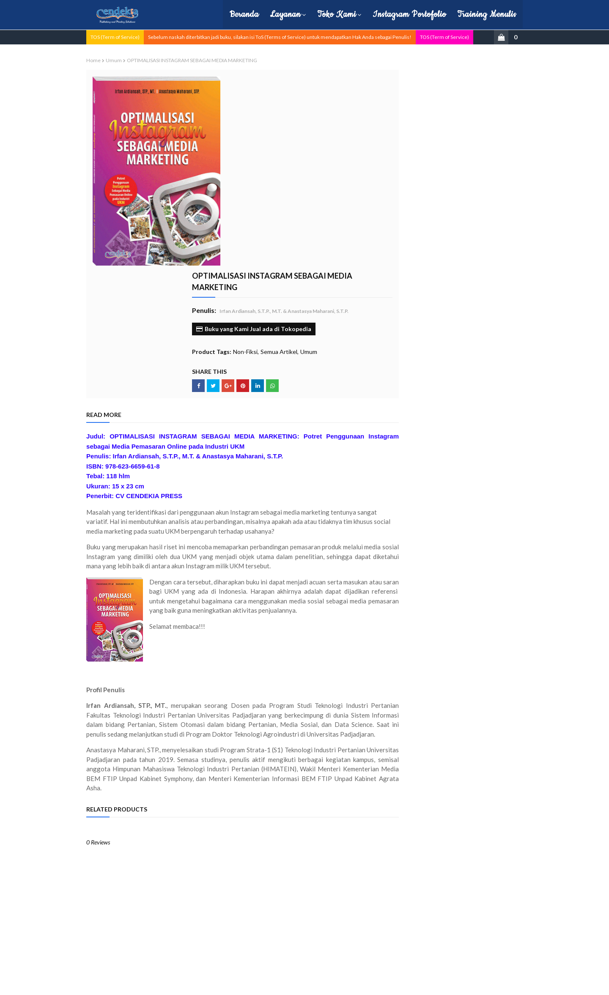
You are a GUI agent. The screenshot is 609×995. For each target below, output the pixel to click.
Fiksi (399, 104)
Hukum (402, 117)
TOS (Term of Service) (126, 36)
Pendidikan (407, 193)
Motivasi (404, 155)
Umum (125, 60)
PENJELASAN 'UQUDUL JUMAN (458, 395)
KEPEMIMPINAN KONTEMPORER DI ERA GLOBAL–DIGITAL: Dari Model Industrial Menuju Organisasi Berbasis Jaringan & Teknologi (459, 458)
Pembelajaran (409, 180)
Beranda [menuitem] (234, 14)
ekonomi (404, 269)
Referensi (405, 218)
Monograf (405, 142)
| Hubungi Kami (268, 983)
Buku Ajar (405, 79)
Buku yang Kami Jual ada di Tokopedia (277, 145)
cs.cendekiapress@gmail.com (451, 946)
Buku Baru (406, 91)
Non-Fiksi (269, 168)
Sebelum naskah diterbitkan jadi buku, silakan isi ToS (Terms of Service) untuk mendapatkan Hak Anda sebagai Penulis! (290, 36)
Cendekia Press (155, 983)
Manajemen (408, 129)
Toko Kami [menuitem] (326, 14)
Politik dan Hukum (415, 206)
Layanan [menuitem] (275, 14)
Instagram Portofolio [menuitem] (399, 14)
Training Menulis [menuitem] (476, 14)
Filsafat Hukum (451, 346)
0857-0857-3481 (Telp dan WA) (451, 936)
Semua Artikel (302, 168)
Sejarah (402, 231)
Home (104, 60)
